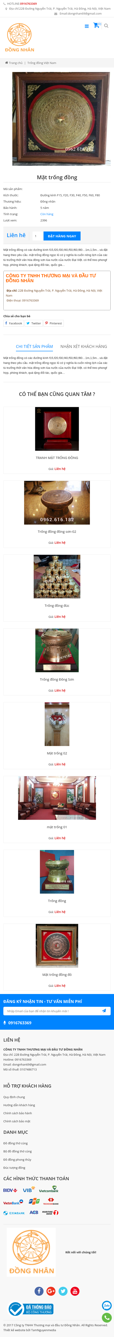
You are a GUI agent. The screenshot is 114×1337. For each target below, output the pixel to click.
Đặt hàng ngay (62, 236)
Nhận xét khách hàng (83, 346)
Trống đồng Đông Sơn (57, 679)
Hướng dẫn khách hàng (19, 1105)
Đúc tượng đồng (14, 1168)
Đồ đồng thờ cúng (15, 1143)
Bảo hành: (10, 208)
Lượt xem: (10, 220)
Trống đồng (57, 900)
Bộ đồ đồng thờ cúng (17, 1151)
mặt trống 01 (57, 827)
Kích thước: (11, 195)
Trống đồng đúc (57, 605)
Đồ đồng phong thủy (17, 1160)
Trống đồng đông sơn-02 (57, 531)
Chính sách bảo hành (17, 1113)
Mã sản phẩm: (13, 189)
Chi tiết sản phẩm (34, 346)
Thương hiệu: (12, 201)
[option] (61, 119)
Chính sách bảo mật (16, 1121)
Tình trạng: (10, 214)
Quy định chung (14, 1097)
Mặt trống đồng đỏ (57, 974)
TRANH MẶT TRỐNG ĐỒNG (57, 457)
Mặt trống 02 (57, 753)
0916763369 (28, 4)
